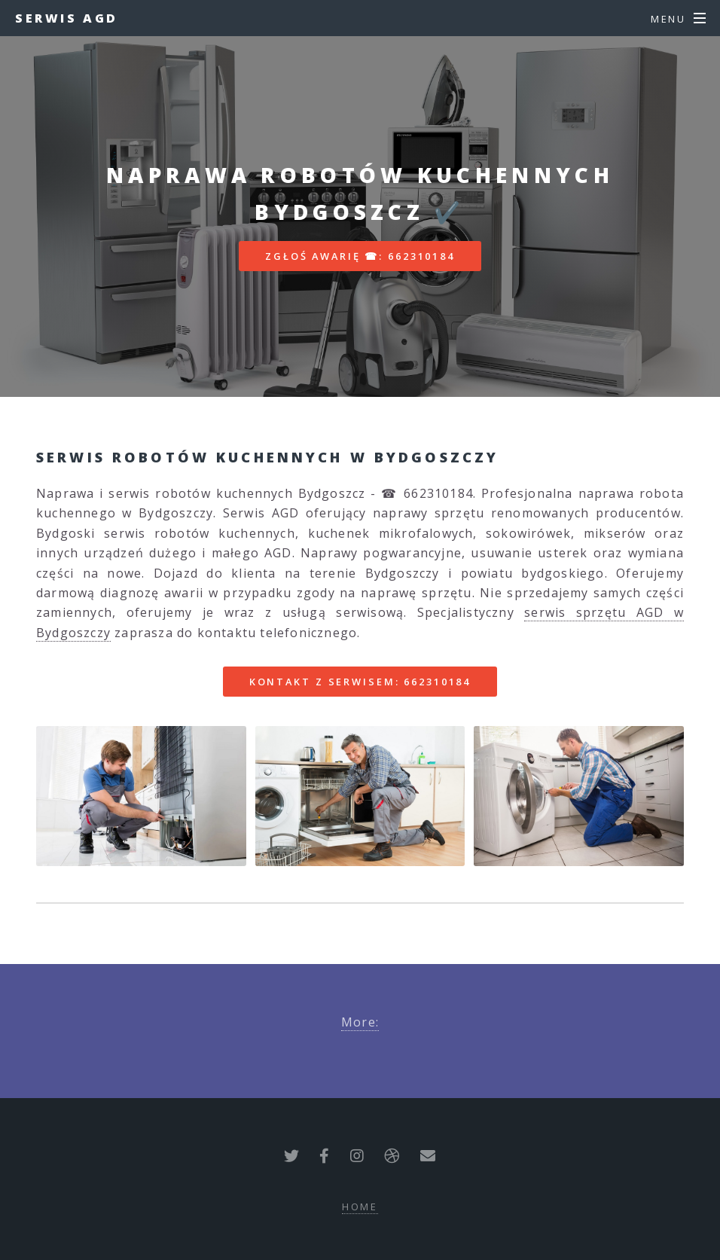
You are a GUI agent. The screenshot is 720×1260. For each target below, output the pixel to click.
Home (360, 1206)
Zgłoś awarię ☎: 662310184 (360, 256)
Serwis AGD (66, 18)
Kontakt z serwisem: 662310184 (360, 681)
